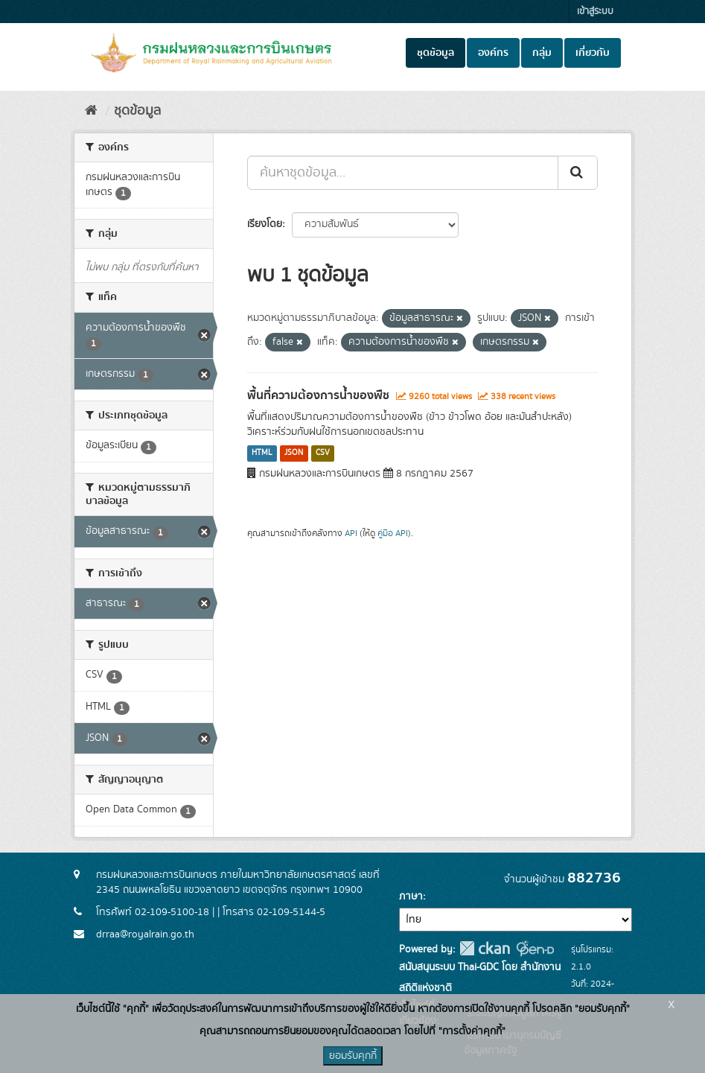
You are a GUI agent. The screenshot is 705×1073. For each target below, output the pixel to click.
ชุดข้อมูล (435, 53)
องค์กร (493, 53)
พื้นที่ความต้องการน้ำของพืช (318, 395)
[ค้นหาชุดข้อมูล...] (402, 173)
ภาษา (411, 896)
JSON (293, 453)
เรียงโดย (264, 224)
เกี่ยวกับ (592, 53)
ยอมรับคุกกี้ (353, 1055)
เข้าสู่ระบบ (595, 11)
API (351, 533)
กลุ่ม (542, 53)
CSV (323, 453)
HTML (262, 453)
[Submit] (578, 173)
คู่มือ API (392, 533)
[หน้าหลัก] (91, 111)
